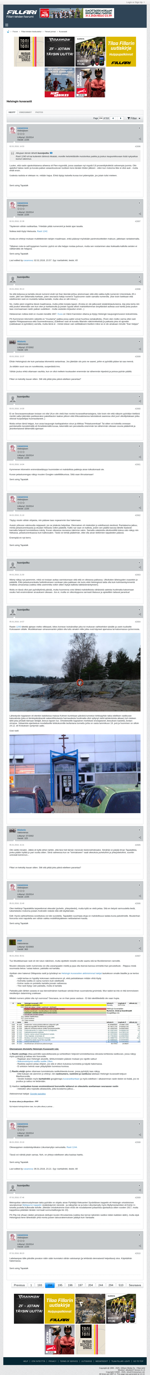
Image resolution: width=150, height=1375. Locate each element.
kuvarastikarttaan (71, 1079)
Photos (39, 112)
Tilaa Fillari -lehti (120, 1361)
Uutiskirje (86, 1361)
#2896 (138, 146)
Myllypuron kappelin (32, 1205)
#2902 (138, 515)
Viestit (11, 112)
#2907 (138, 956)
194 (50, 1285)
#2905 (138, 845)
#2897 (138, 221)
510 (121, 1285)
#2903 (138, 575)
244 (100, 1285)
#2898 (138, 289)
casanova (28, 260)
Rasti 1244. (72, 1147)
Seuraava (135, 1285)
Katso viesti (51, 153)
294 (110, 1285)
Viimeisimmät (25, 112)
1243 (18, 626)
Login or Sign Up (135, 2)
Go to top (138, 1361)
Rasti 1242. (42, 231)
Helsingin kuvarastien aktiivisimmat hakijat (81, 973)
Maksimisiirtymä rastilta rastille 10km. (35, 1061)
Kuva (60, 314)
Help (25, 1361)
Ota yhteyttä (38, 1361)
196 (70, 1285)
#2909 (138, 1197)
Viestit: (20, 140)
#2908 (138, 1142)
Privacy (52, 1361)
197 (80, 1285)
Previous (19, 1285)
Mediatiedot (102, 1361)
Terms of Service (69, 1361)
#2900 (138, 409)
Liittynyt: (21, 137)
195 (60, 1285)
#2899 (138, 356)
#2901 (138, 464)
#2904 (138, 622)
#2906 (138, 903)
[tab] (12, 112)
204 (90, 1285)
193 (39, 1285)
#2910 (138, 1253)
